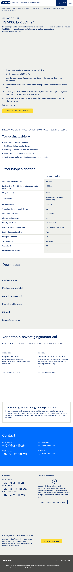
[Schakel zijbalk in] (59, 3)
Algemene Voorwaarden (38, 565)
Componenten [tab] (9, 343)
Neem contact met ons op (17, 111)
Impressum (33, 568)
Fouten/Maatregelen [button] (35, 320)
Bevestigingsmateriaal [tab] (30, 343)
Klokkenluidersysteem (23, 565)
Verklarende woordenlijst (22, 568)
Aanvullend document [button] (35, 296)
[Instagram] (65, 560)
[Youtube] (69, 560)
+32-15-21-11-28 (13, 445)
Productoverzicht (11, 130)
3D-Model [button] (35, 312)
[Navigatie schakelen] (70, 3)
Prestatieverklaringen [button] (35, 304)
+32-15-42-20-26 (14, 454)
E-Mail (10, 417)
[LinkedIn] (62, 560)
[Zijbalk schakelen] (64, 3)
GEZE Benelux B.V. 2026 (9, 565)
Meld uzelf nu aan (51, 541)
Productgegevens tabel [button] (35, 288)
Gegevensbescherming (52, 565)
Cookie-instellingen (8, 568)
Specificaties (28, 130)
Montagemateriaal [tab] (53, 343)
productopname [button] (35, 280)
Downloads (42, 130)
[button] (56, 561)
